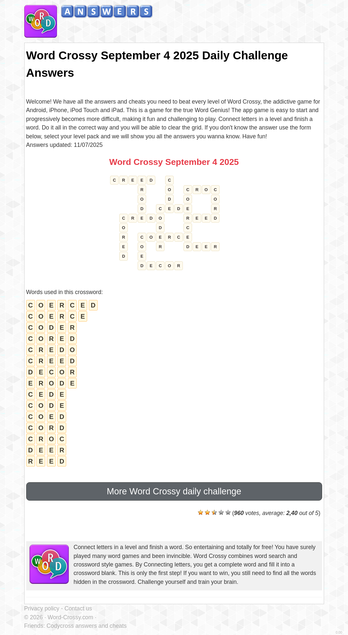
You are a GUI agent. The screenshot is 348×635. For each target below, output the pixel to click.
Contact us (78, 608)
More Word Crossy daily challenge (174, 491)
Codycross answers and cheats (86, 626)
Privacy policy (42, 608)
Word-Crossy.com (70, 617)
